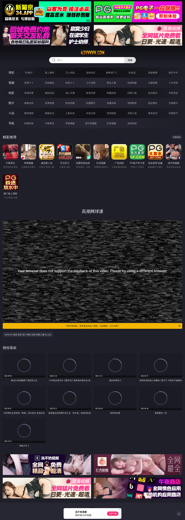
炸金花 (132, 72)
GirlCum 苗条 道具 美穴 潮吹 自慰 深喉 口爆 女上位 (28, 334)
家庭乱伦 (49, 113)
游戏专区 (90, 72)
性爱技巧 (173, 113)
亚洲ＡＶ (29, 82)
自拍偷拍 (49, 82)
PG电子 (29, 72)
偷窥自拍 (29, 103)
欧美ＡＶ (70, 82)
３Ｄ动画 (90, 82)
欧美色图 (70, 103)
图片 (11, 103)
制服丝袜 (111, 92)
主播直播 (152, 82)
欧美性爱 (90, 92)
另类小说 (132, 113)
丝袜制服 (132, 82)
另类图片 (173, 103)
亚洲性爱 (29, 92)
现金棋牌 (152, 72)
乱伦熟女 (152, 92)
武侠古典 (90, 113)
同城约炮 (29, 123)
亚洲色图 (49, 103)
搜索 (130, 60)
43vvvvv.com (92, 53)
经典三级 (132, 92)
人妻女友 (70, 113)
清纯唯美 (132, 103)
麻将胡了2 (111, 72)
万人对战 (70, 72)
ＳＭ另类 (173, 82)
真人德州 (49, 72)
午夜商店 (49, 123)
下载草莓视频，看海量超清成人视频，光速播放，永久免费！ (123, 326)
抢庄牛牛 (173, 72)
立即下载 (113, 513)
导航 (11, 123)
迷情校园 (111, 113)
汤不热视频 (91, 123)
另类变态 (173, 92)
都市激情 (29, 113)
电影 (11, 93)
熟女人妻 (111, 82)
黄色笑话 (152, 113)
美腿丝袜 (111, 103)
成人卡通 (70, 92)
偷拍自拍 (49, 92)
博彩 (11, 72)
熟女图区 (152, 103)
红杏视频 (111, 123)
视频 (11, 83)
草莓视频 (70, 123)
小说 (11, 113)
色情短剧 (132, 123)
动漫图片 (90, 103)
